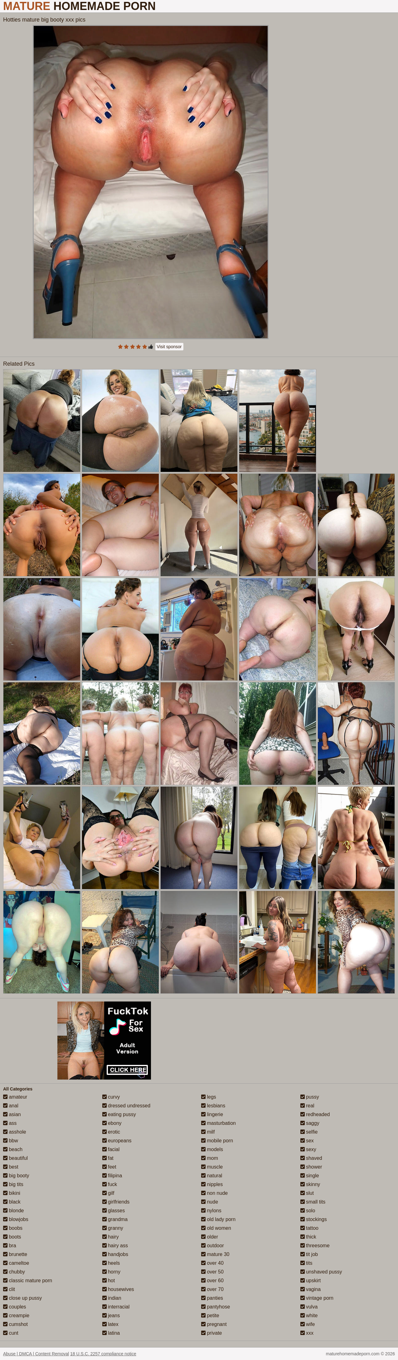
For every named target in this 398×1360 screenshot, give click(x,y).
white (309, 1315)
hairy (110, 1236)
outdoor (212, 1245)
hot (108, 1280)
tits (306, 1263)
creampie (16, 1315)
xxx (306, 1333)
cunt (10, 1333)
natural (211, 1175)
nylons (211, 1210)
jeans (111, 1315)
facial (111, 1149)
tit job (309, 1254)
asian (12, 1114)
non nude (214, 1193)
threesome (315, 1245)
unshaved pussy (321, 1271)
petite (210, 1315)
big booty (16, 1175)
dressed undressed (126, 1105)
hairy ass (115, 1245)
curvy (111, 1097)
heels (111, 1263)
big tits (13, 1184)
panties (212, 1298)
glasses (113, 1210)
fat (108, 1158)
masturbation (218, 1123)
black (12, 1201)
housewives (118, 1289)
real (307, 1105)
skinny (310, 1184)
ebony (112, 1123)
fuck (109, 1184)
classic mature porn (27, 1280)
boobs (12, 1228)
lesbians (213, 1105)
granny (112, 1228)
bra (9, 1245)
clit (9, 1289)
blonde (13, 1210)
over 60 (212, 1280)
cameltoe (16, 1263)
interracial (116, 1306)
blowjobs (15, 1219)
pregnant (214, 1324)
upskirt (310, 1280)
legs (208, 1097)
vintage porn (317, 1298)
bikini (11, 1193)
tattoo (309, 1228)
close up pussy (22, 1298)
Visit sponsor (169, 346)
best (10, 1167)
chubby (14, 1271)
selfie (309, 1132)
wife (307, 1324)
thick (308, 1236)
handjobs (115, 1254)
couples (14, 1306)
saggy (309, 1123)
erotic (111, 1132)
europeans (117, 1140)
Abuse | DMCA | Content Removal (36, 1353)
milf (208, 1132)
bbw (10, 1140)
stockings (313, 1219)
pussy (309, 1097)
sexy (308, 1149)
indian (111, 1298)
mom (209, 1158)
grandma (115, 1219)
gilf (108, 1193)
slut (307, 1193)
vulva (309, 1306)
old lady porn (218, 1219)
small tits (313, 1201)
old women (216, 1228)
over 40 (212, 1263)
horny (111, 1271)
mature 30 (215, 1254)
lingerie (212, 1114)
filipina (112, 1175)
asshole (14, 1132)
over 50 (212, 1271)
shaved (311, 1158)
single (309, 1175)
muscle (212, 1167)
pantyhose (215, 1306)
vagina (310, 1289)
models (212, 1149)
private (211, 1333)
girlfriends (116, 1201)
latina (111, 1333)
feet (109, 1167)
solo (307, 1210)
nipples (212, 1184)
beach (12, 1149)
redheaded (315, 1114)
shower (311, 1167)
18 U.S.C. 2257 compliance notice (103, 1353)
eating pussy (119, 1114)
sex (307, 1140)
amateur (15, 1097)
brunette (15, 1254)
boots (12, 1236)
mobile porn (217, 1140)
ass (10, 1123)
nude (209, 1201)
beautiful (15, 1158)
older (209, 1236)
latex (110, 1324)
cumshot (15, 1324)
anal (10, 1105)
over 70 (212, 1289)
